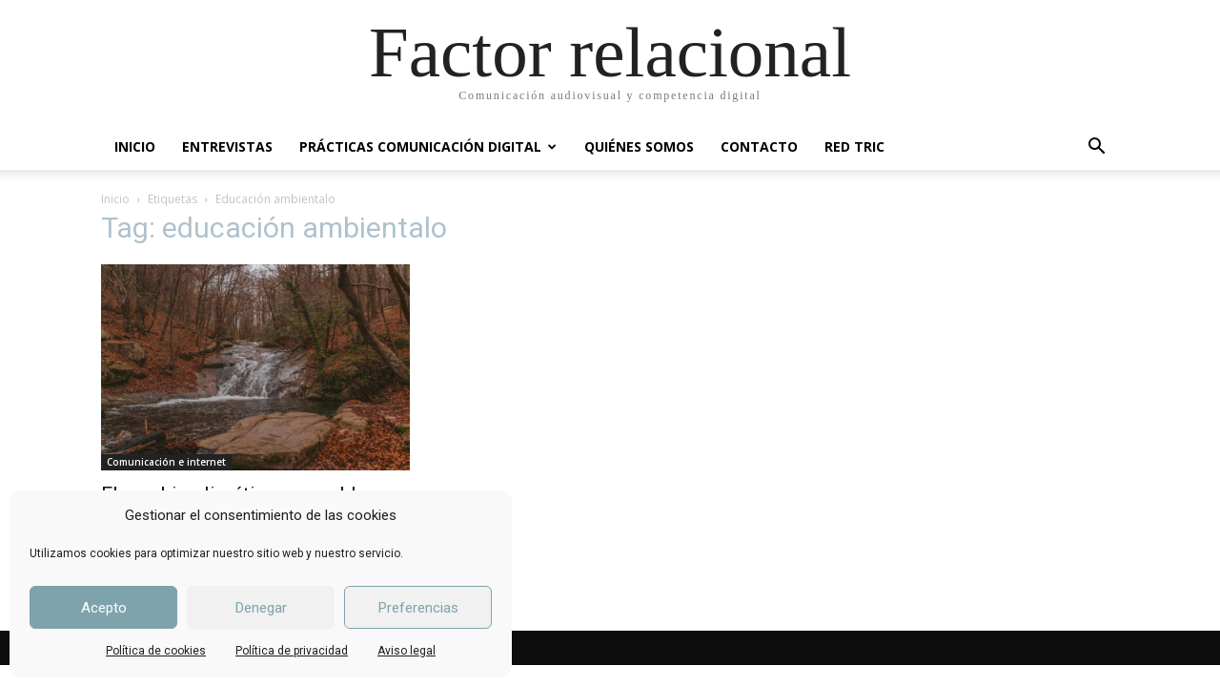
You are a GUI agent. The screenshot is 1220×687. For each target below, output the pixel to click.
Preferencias (418, 607)
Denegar (261, 607)
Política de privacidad (291, 650)
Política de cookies (156, 650)
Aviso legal (406, 650)
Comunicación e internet (166, 461)
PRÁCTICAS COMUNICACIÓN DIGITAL (428, 146)
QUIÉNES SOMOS (639, 146)
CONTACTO (759, 146)
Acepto (104, 607)
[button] (1096, 148)
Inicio (115, 199)
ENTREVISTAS (227, 146)
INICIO (134, 146)
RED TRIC (854, 146)
